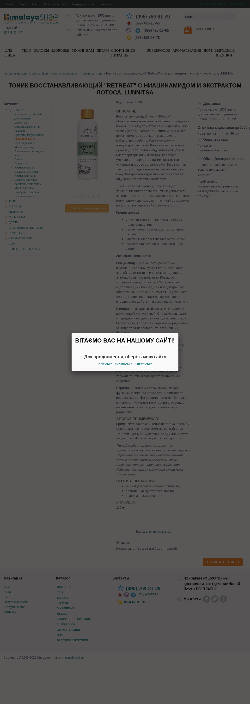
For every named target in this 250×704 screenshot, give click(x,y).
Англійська (143, 364)
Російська (104, 364)
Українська (123, 364)
